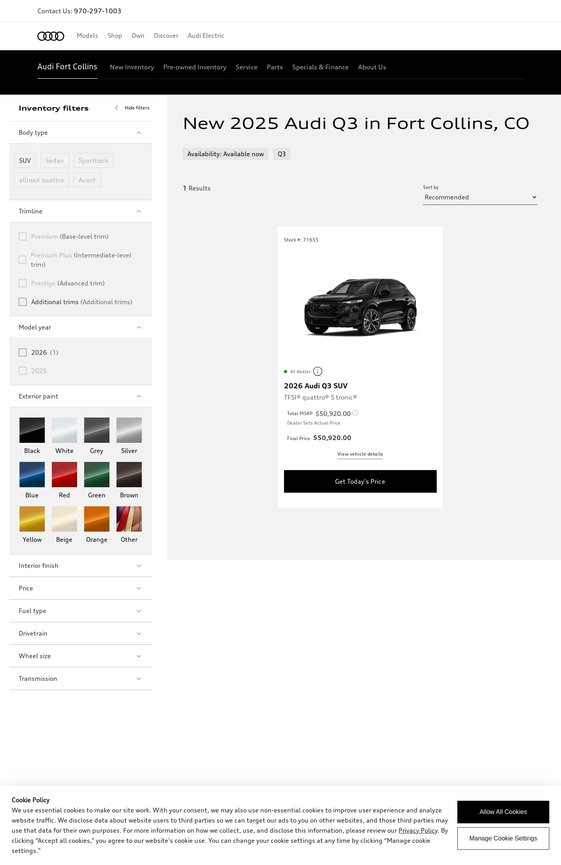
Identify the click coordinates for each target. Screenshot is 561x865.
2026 (44, 352)
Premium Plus (81, 259)
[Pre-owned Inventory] (194, 67)
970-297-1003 (98, 11)
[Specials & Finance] (320, 67)
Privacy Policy (418, 830)
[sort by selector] (480, 197)
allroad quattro (41, 180)
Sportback (93, 160)
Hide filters (131, 108)
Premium (70, 236)
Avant (87, 180)
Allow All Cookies (503, 812)
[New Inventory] (132, 67)
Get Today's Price (360, 481)
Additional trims (81, 302)
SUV (25, 160)
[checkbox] (22, 236)
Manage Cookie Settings (503, 838)
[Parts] (275, 67)
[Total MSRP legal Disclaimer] (337, 414)
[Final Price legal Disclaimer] (336, 437)
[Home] (50, 36)
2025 (39, 371)
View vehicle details (360, 454)
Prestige (68, 283)
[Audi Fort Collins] (67, 67)
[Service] (247, 67)
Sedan (55, 160)
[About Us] (372, 67)
